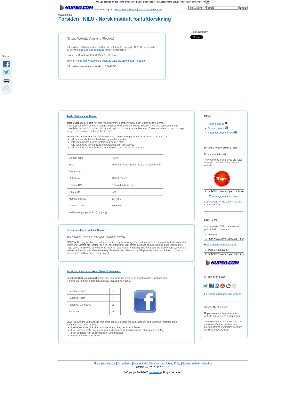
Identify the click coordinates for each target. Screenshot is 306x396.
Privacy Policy (173, 363)
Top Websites (124, 363)
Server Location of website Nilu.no (86, 230)
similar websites (88, 60)
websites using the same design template (123, 60)
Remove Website (191, 363)
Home (97, 363)
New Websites (140, 363)
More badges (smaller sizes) (223, 196)
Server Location (218, 128)
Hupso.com (155, 372)
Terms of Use (157, 363)
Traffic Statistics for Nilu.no (82, 116)
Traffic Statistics (217, 123)
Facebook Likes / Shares (222, 132)
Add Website (109, 363)
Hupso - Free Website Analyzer (220, 244)
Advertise (207, 363)
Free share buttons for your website (222, 294)
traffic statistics (96, 50)
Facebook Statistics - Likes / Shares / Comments (94, 271)
